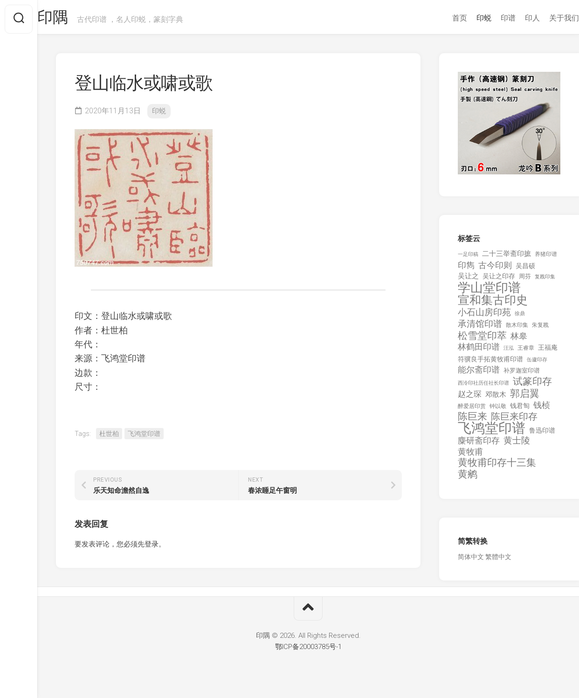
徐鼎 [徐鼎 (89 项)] (520, 317)
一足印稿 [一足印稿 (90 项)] (468, 258)
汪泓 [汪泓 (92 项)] (508, 352)
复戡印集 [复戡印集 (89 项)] (545, 280)
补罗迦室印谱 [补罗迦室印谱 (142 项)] (521, 374)
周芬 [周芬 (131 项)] (525, 279)
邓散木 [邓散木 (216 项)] (495, 398)
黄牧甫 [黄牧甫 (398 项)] (470, 455)
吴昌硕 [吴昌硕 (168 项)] (525, 269)
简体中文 (471, 560)
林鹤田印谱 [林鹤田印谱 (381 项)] (479, 350)
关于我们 (545, 18)
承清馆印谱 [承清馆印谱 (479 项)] (480, 328)
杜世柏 (109, 437)
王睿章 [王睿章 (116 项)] (525, 351)
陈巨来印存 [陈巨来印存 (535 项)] (514, 420)
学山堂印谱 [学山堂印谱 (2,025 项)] (489, 291)
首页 (441, 18)
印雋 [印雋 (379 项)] (466, 269)
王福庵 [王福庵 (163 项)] (548, 351)
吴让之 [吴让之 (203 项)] (468, 280)
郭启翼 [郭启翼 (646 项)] (524, 397)
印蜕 (465, 18)
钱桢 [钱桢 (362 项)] (541, 409)
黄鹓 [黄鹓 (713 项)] (467, 478)
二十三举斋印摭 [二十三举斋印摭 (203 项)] (506, 257)
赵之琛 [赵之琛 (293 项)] (470, 397)
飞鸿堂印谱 (144, 437)
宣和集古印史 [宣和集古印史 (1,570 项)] (493, 303)
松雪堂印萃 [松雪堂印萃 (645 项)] (482, 339)
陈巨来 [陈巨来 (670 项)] (472, 420)
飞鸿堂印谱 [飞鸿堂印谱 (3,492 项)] (491, 432)
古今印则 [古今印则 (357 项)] (495, 269)
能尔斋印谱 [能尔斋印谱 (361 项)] (479, 373)
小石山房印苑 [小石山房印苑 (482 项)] (484, 316)
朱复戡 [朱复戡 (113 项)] (540, 328)
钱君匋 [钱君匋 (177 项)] (520, 409)
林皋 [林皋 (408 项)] (518, 340)
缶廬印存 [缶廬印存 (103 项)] (537, 363)
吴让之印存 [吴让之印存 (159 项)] (498, 279)
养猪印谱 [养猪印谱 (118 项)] (546, 258)
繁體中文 (498, 560)
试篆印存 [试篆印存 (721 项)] (532, 385)
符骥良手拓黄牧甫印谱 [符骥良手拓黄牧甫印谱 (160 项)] (490, 362)
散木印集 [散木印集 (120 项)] (517, 328)
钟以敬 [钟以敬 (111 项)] (497, 410)
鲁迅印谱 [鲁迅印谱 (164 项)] (542, 434)
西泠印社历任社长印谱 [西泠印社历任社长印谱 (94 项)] (483, 387)
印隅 (72, 19)
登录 (152, 548)
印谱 (489, 18)
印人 (513, 18)
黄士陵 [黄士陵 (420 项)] (516, 444)
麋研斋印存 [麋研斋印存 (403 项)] (479, 444)
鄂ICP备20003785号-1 (308, 650)
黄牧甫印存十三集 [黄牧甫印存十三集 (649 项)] (497, 466)
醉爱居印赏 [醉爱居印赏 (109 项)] (472, 410)
